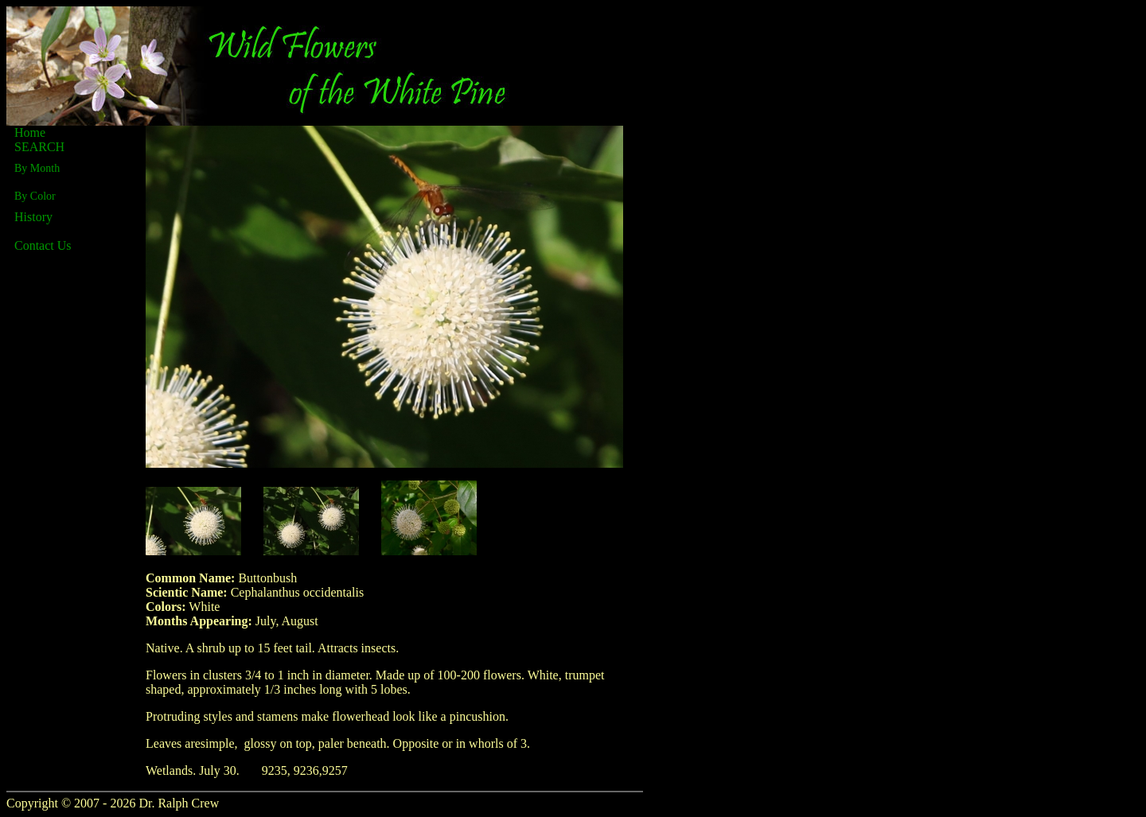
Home (29, 132)
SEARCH (39, 147)
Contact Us (43, 245)
